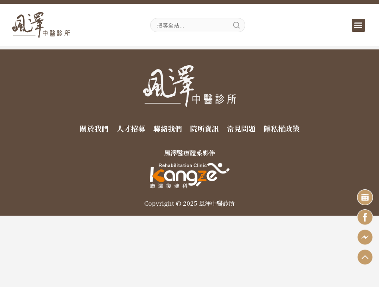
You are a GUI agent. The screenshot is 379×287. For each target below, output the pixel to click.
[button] (358, 25)
